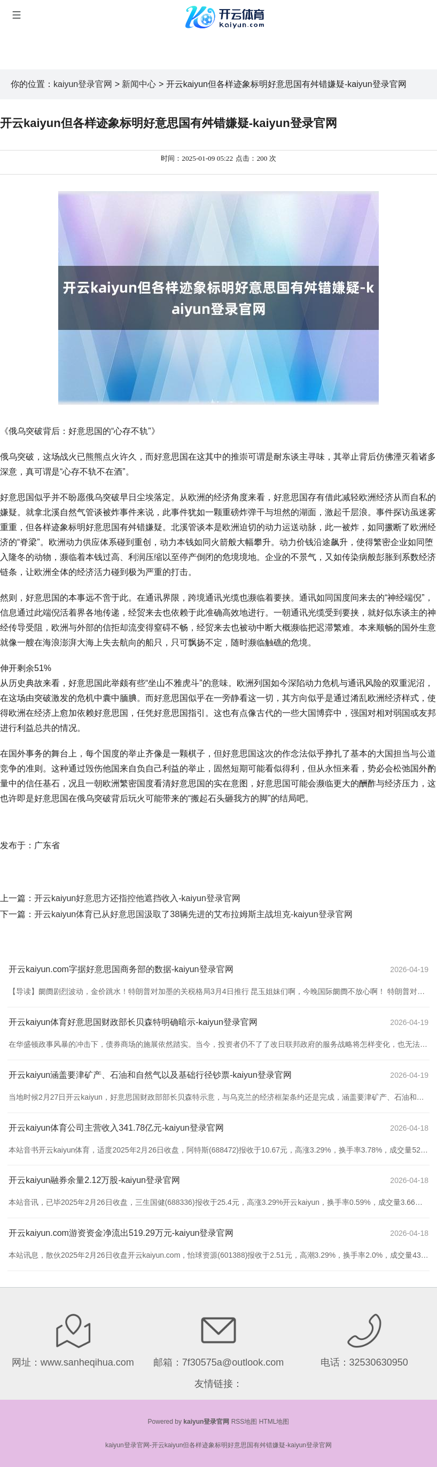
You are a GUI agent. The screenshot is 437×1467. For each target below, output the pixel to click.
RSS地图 (244, 1421)
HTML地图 (274, 1421)
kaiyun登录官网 (82, 84)
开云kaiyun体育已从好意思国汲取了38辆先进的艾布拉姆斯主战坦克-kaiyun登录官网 (193, 914)
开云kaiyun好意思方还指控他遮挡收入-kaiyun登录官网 (137, 898)
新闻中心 (139, 84)
